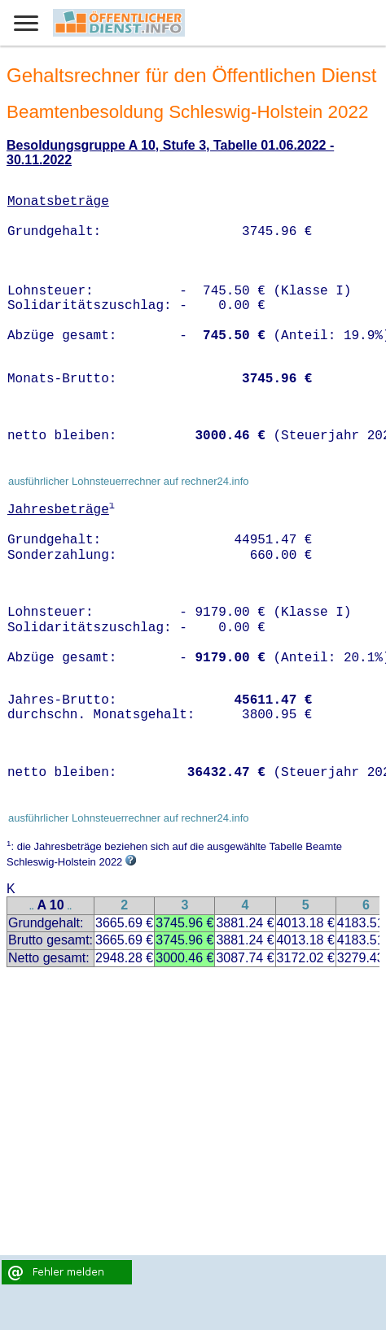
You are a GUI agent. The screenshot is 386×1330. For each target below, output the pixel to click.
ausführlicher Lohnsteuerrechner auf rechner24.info (128, 481)
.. (31, 906)
